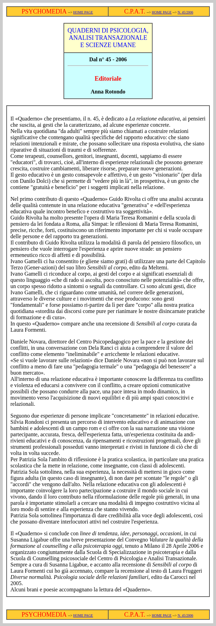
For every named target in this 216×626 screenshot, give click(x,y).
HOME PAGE (83, 12)
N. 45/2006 (185, 12)
